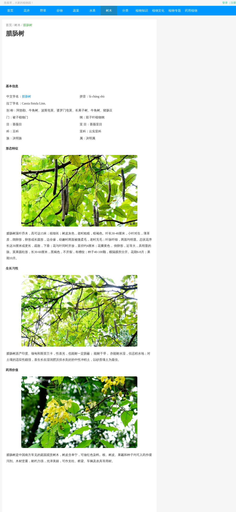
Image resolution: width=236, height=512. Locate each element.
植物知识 (142, 10)
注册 (233, 2)
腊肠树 (27, 25)
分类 (125, 10)
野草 (43, 10)
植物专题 (174, 10)
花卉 (27, 10)
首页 (10, 10)
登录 (225, 2)
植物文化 (158, 10)
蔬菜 (76, 10)
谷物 (59, 10)
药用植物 (191, 10)
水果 (92, 10)
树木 (109, 10)
